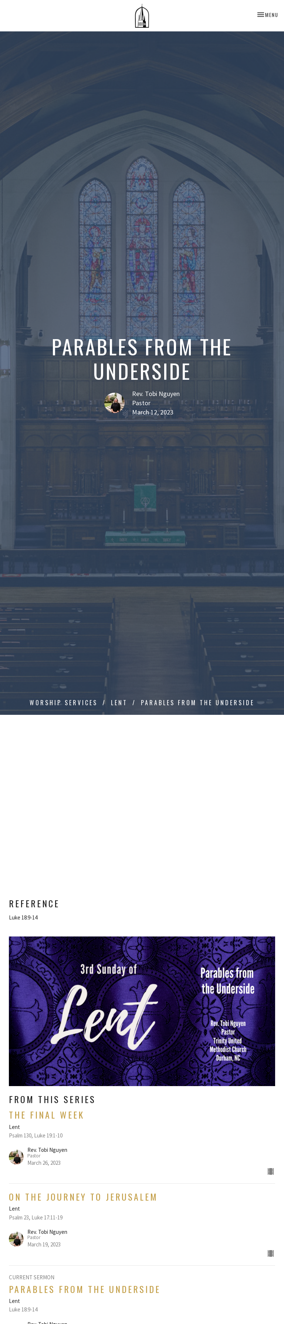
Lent (119, 702)
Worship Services (64, 702)
